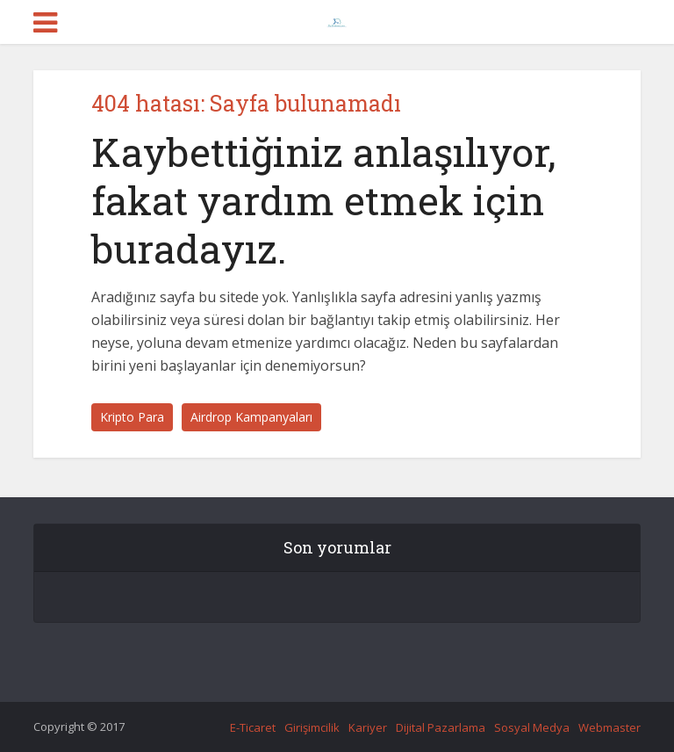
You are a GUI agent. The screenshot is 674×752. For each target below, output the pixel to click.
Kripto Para (132, 417)
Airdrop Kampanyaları (251, 417)
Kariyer (367, 727)
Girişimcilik (312, 727)
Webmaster (609, 727)
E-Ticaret (253, 727)
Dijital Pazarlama (440, 727)
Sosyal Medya (532, 727)
